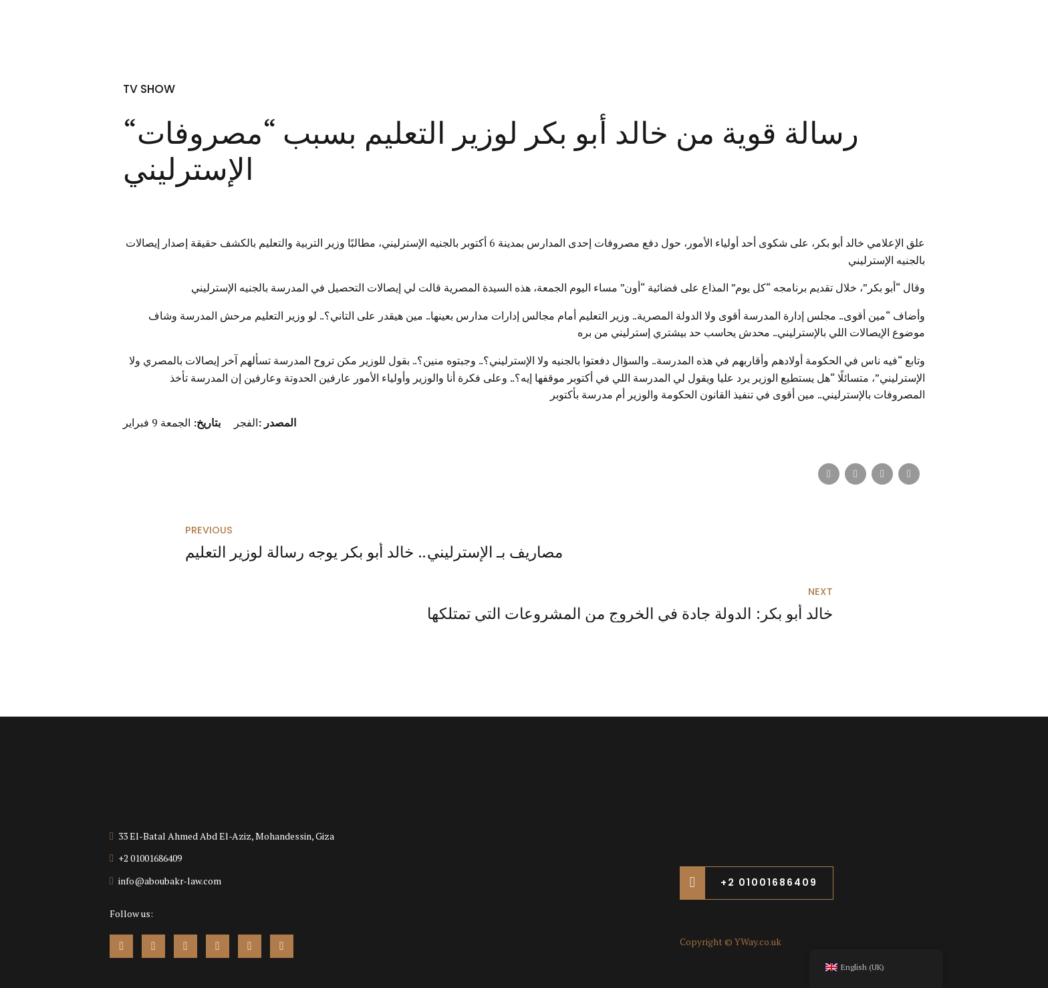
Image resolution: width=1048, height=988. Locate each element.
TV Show (151, 88)
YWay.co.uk (758, 891)
